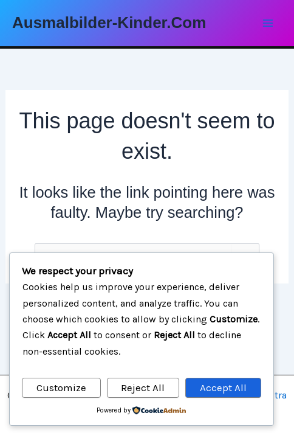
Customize (61, 387)
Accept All (223, 387)
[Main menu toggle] (268, 23)
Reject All (143, 387)
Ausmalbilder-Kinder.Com (109, 22)
